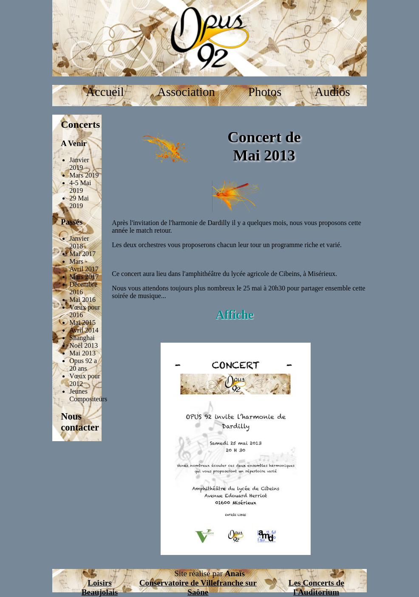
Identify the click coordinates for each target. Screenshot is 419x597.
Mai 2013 (82, 353)
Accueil (105, 92)
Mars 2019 (84, 175)
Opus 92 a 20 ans (83, 364)
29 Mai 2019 (79, 201)
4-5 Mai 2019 (80, 186)
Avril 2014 (84, 330)
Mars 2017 (84, 276)
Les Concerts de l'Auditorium (316, 587)
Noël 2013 (83, 345)
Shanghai (82, 337)
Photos (264, 92)
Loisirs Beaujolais (100, 587)
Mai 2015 (82, 322)
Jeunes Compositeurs (88, 395)
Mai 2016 (82, 299)
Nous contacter (80, 422)
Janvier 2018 (79, 242)
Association (186, 92)
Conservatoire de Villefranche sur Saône (198, 587)
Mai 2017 (82, 253)
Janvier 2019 (79, 163)
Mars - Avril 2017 (84, 265)
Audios (332, 92)
